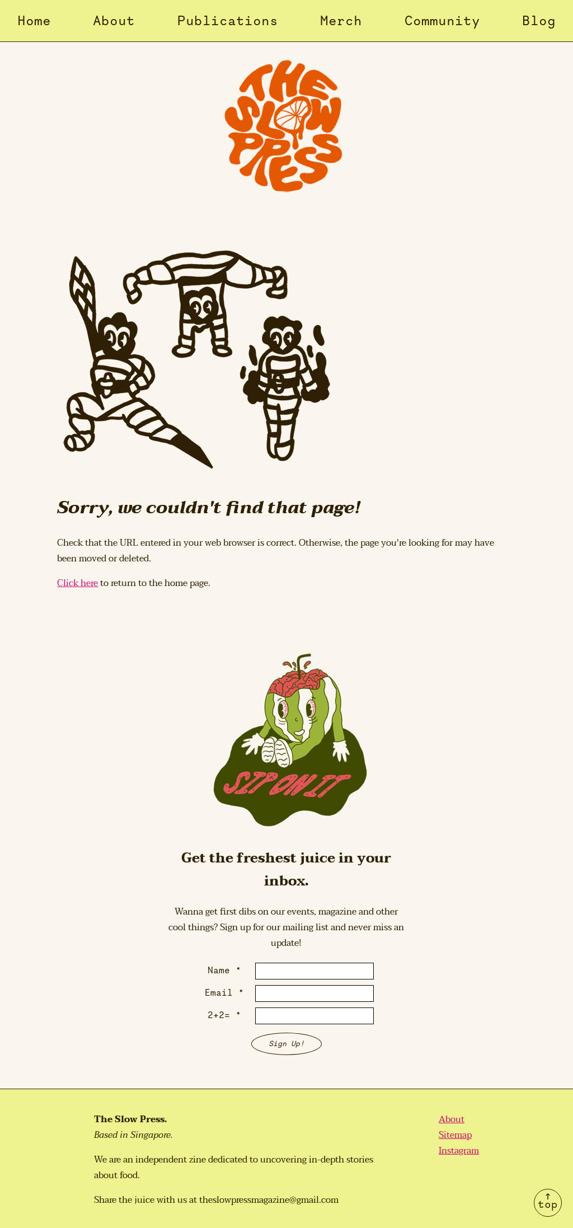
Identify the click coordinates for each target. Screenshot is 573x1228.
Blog (539, 20)
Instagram (459, 1151)
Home (34, 20)
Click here (77, 583)
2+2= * (224, 1014)
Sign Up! (286, 1043)
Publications (227, 20)
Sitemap (455, 1135)
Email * (224, 992)
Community (442, 20)
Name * (224, 970)
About (114, 20)
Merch (341, 20)
